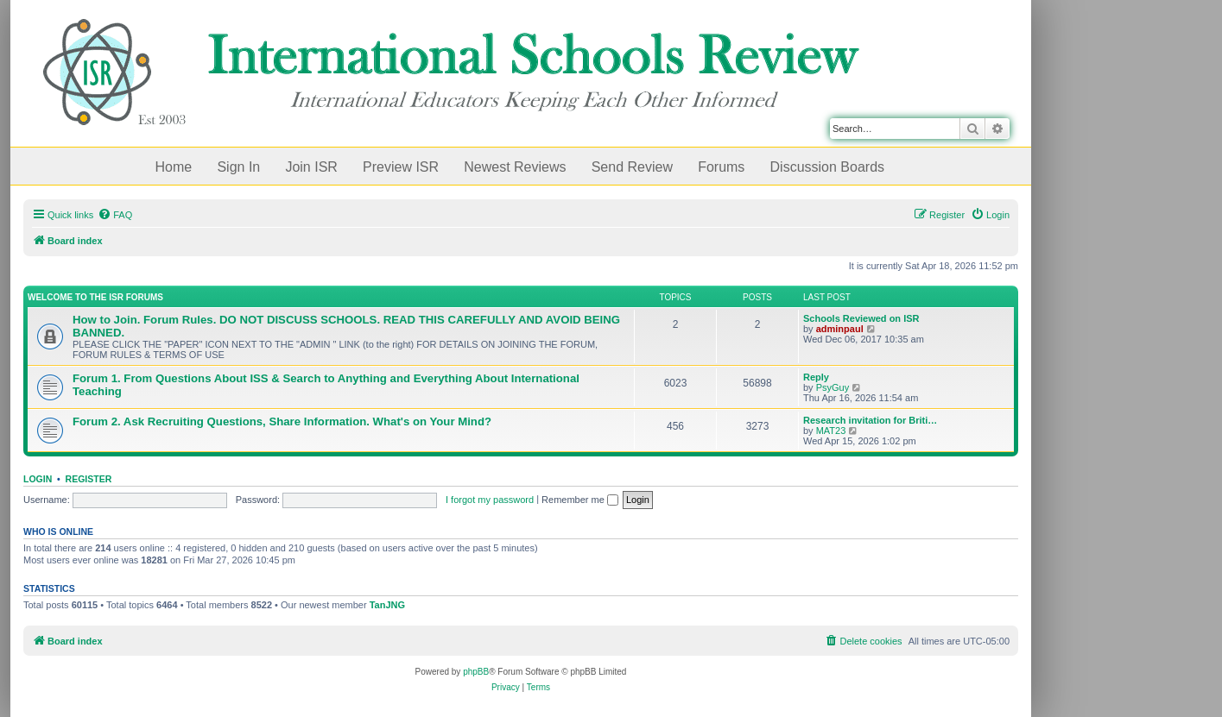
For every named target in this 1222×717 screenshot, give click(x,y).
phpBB (476, 671)
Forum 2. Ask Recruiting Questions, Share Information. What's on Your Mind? (282, 421)
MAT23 (831, 430)
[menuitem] (115, 214)
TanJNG (387, 605)
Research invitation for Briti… (870, 420)
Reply (816, 377)
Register (89, 479)
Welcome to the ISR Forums (95, 297)
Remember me (579, 499)
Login (37, 479)
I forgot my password (490, 499)
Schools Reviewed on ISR (861, 318)
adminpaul (840, 329)
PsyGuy (833, 387)
